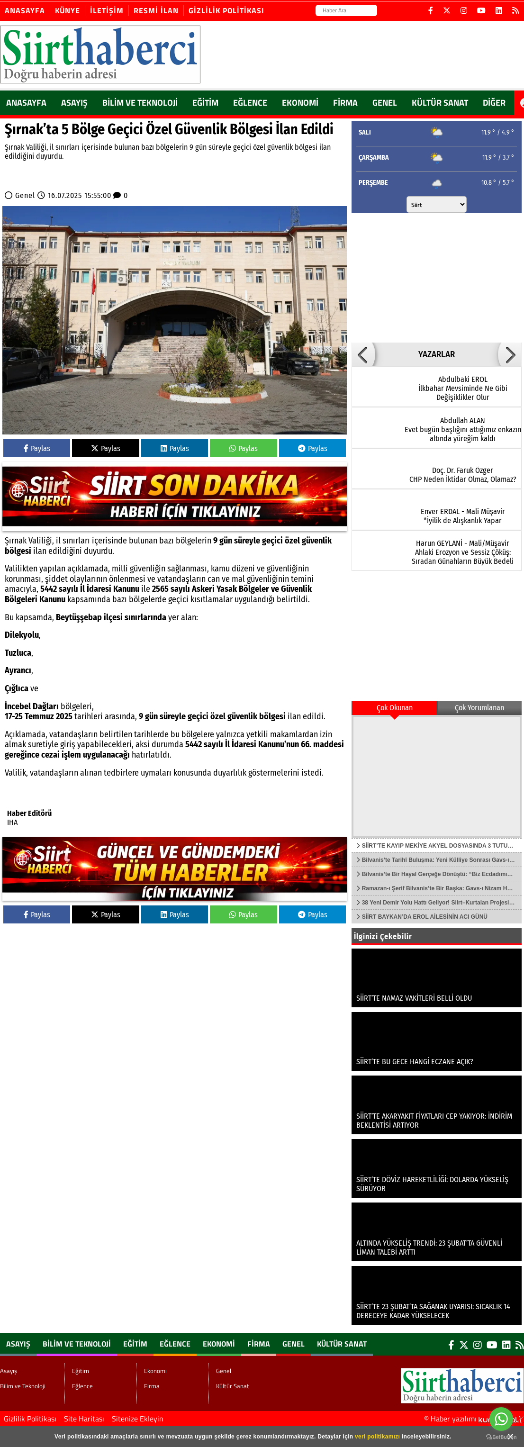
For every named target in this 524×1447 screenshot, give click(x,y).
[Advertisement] (430, 276)
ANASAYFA (26, 102)
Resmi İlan (156, 10)
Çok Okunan (395, 707)
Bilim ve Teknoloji (140, 102)
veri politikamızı (377, 1436)
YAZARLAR (436, 354)
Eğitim (205, 102)
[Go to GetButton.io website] (501, 1437)
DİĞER (494, 102)
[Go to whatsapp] (501, 1419)
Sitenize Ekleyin (137, 1418)
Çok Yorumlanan (479, 707)
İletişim (107, 10)
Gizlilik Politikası (226, 10)
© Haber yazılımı (474, 1418)
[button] (363, 354)
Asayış (74, 102)
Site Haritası (84, 1418)
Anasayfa (25, 10)
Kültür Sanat (440, 102)
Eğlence (250, 102)
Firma (345, 102)
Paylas (37, 448)
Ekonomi (300, 102)
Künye (67, 10)
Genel (384, 102)
